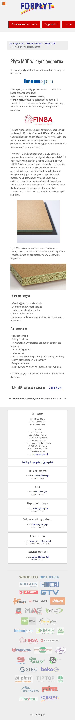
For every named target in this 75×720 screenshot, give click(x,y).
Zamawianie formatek (24, 24)
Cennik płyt (56, 387)
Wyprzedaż (51, 24)
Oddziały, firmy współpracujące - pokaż (37, 462)
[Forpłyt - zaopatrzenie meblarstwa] (37, 8)
